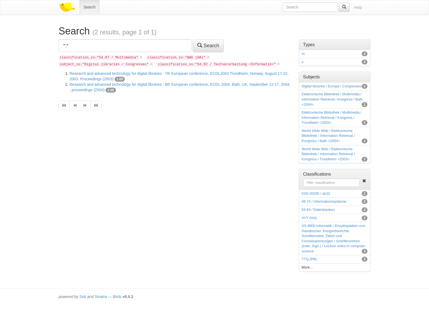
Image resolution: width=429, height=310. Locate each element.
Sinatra (101, 296)
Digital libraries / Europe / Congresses (331, 86)
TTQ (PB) (309, 259)
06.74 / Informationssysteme (324, 201)
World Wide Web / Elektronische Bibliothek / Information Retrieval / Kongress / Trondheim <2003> (328, 154)
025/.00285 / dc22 (316, 193)
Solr (82, 296)
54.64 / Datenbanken (318, 210)
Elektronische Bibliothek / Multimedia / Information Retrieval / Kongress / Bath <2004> (332, 99)
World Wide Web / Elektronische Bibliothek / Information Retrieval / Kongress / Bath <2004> (328, 136)
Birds (117, 296)
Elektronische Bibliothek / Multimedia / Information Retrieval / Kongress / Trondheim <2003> (332, 117)
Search (89, 7)
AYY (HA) (309, 218)
